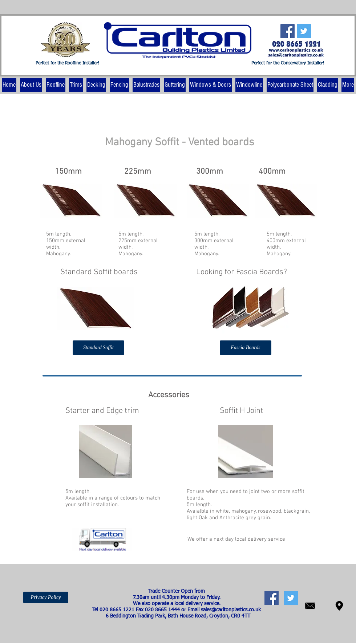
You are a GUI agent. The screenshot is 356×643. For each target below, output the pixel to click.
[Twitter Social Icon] (304, 31)
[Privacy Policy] (45, 597)
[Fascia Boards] (245, 347)
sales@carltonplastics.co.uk (231, 609)
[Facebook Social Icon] (287, 31)
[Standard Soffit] (98, 347)
